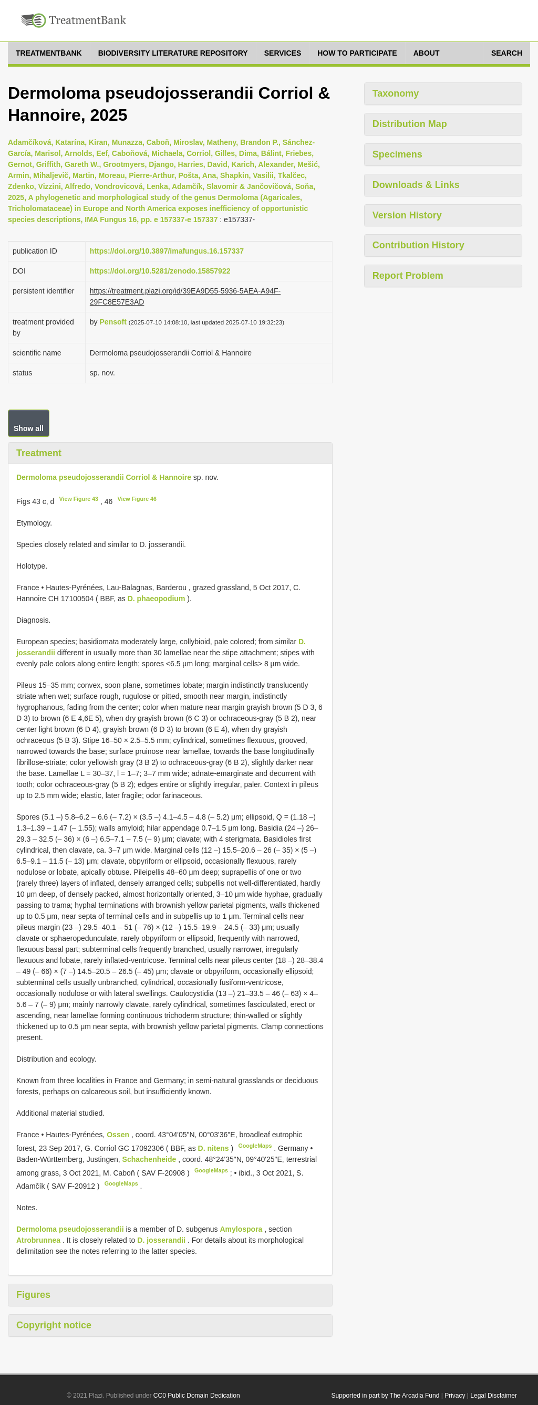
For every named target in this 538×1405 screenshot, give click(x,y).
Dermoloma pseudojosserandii (70, 1229)
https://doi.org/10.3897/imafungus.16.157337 (167, 251)
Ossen (119, 1134)
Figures (33, 1294)
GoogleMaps (255, 1145)
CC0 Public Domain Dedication (196, 1395)
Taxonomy (396, 93)
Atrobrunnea (38, 1240)
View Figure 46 (137, 499)
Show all (29, 428)
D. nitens (213, 1148)
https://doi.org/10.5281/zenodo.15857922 (160, 271)
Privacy (454, 1395)
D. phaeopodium (156, 598)
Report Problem (408, 275)
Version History (407, 215)
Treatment (38, 453)
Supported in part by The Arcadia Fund (385, 1395)
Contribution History (418, 245)
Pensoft (113, 322)
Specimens (397, 154)
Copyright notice (53, 1325)
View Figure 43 (78, 499)
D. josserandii (161, 1240)
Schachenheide (150, 1159)
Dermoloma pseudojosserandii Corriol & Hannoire (103, 477)
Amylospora (241, 1229)
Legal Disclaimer (493, 1395)
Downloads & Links (416, 185)
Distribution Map (410, 124)
